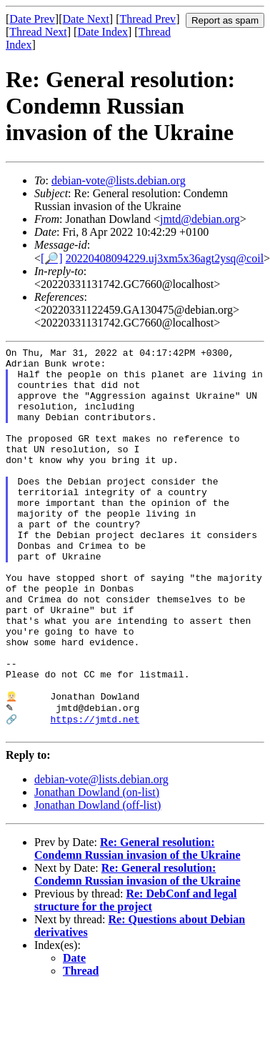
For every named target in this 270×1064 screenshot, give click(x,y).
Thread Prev (147, 19)
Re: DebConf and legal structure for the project (135, 975)
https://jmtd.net (94, 791)
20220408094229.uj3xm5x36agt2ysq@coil (165, 258)
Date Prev (32, 19)
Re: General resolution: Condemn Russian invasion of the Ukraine (137, 923)
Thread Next (37, 32)
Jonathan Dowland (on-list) (96, 867)
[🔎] (52, 258)
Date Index (102, 32)
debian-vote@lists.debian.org (118, 180)
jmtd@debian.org (200, 219)
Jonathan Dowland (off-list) (97, 880)
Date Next (86, 19)
